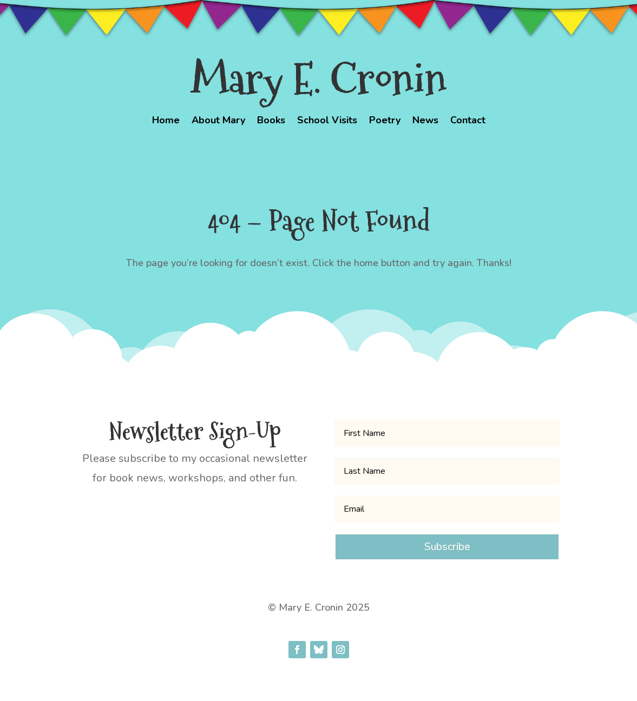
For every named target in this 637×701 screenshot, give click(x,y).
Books (271, 121)
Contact (467, 121)
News (425, 121)
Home (166, 121)
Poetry (384, 121)
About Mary (218, 121)
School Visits (327, 121)
